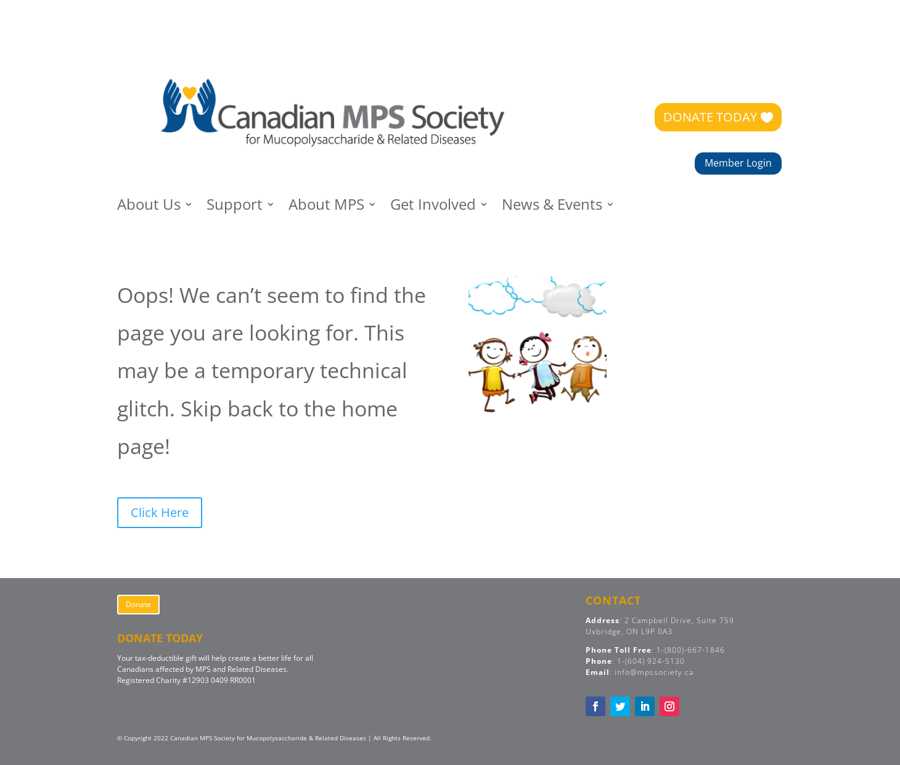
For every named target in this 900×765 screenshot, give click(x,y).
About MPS (326, 207)
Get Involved (433, 207)
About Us (149, 207)
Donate (138, 604)
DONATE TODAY (710, 117)
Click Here (160, 512)
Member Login (738, 163)
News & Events (552, 207)
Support (235, 207)
